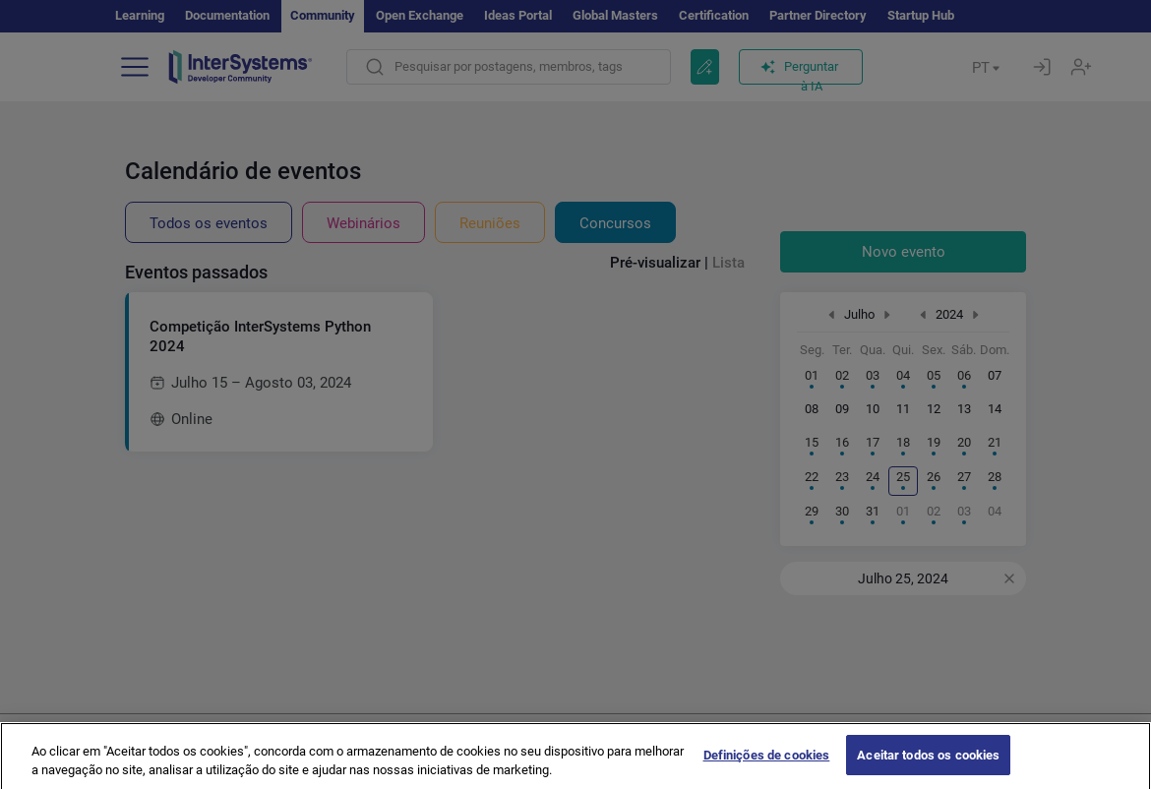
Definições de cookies (766, 766)
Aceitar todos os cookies (928, 766)
